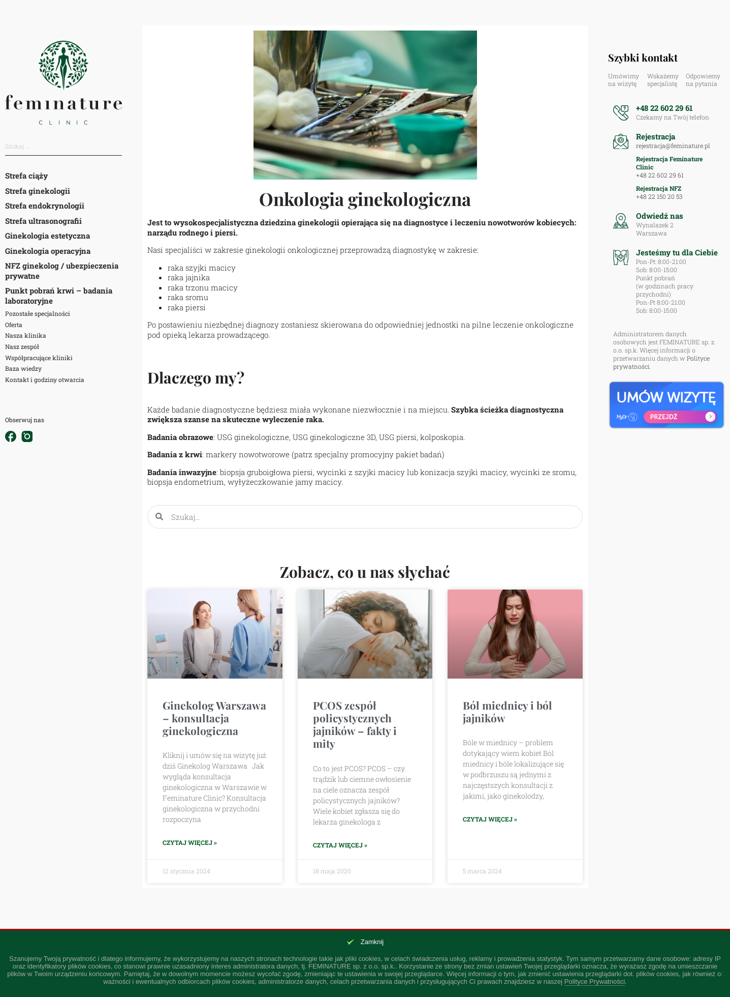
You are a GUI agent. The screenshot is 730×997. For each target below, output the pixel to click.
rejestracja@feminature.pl (673, 145)
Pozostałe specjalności (37, 313)
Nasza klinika (25, 335)
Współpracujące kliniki (39, 358)
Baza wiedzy (23, 368)
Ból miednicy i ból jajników (507, 711)
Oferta (13, 324)
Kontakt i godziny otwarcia (44, 379)
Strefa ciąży (26, 175)
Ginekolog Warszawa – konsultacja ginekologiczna (214, 718)
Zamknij (372, 942)
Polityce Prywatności (594, 981)
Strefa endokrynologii (44, 205)
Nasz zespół (22, 346)
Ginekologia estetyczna (47, 235)
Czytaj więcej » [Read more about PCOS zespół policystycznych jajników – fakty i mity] (340, 845)
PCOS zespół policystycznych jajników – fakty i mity (355, 724)
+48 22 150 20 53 (659, 196)
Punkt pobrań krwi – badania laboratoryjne (58, 295)
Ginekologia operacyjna (47, 251)
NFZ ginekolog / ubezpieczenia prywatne (61, 270)
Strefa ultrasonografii (43, 221)
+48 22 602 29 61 (664, 108)
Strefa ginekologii (37, 191)
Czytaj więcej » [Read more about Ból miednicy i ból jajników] (490, 819)
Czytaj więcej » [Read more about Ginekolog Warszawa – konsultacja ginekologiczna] (190, 842)
